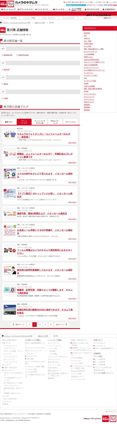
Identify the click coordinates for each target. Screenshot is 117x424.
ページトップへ (111, 411)
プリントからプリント (11, 386)
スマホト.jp (28, 353)
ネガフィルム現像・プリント (13, 351)
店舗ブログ (107, 18)
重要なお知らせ (53, 371)
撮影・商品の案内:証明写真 (93, 89)
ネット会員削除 (100, 365)
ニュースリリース (21, 414)
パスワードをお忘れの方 (103, 367)
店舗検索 (108, 9)
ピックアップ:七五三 (91, 75)
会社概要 (68, 2)
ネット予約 (87, 46)
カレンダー (6, 396)
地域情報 (87, 105)
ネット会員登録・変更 (99, 2)
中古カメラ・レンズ (55, 122)
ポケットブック (9, 359)
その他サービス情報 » (33, 340)
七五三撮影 (30, 359)
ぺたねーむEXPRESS (9, 399)
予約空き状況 (88, 43)
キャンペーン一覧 (54, 365)
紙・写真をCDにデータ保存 (13, 383)
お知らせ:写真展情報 (91, 65)
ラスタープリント (10, 348)
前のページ (20, 324)
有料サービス (88, 57)
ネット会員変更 (100, 362)
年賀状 (86, 91)
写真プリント (6, 343)
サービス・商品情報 (10, 18)
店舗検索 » (97, 353)
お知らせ (87, 38)
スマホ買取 (53, 354)
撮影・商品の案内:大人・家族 (93, 49)
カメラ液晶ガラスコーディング (94, 70)
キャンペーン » (53, 362)
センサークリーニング (91, 67)
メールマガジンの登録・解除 (35, 366)
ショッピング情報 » (55, 340)
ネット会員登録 (100, 359)
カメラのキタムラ (3, 4)
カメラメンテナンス (90, 51)
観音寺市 (7, 69)
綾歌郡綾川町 (8, 55)
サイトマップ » (98, 370)
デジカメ (24, 417)
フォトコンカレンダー (78, 379)
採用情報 (76, 2)
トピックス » (52, 368)
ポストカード (6, 365)
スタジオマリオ (10, 4)
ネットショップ (8, 9)
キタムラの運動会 (77, 358)
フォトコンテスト (68, 18)
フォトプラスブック (10, 357)
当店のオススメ (89, 102)
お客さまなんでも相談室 (91, 5)
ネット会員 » (98, 356)
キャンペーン (88, 18)
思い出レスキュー (8, 370)
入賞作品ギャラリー (77, 377)
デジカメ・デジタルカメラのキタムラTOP (16, 23)
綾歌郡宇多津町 (23, 55)
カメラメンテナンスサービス (35, 348)
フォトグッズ (6, 401)
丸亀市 (6, 98)
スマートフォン (71, 122)
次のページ (60, 324)
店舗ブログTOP (40, 23)
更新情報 (51, 378)
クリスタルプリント (10, 346)
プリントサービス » (9, 340)
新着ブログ (8, 122)
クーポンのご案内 (31, 369)
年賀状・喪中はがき (10, 367)
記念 (85, 78)
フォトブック (41, 9)
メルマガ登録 (112, 2)
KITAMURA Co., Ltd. (12, 420)
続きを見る (72, 143)
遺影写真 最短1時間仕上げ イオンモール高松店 (42, 213)
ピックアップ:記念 (90, 81)
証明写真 (87, 33)
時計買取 (52, 351)
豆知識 (86, 83)
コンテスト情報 (76, 374)
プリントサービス (25, 9)
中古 (85, 35)
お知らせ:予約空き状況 (91, 59)
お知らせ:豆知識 (89, 86)
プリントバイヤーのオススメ (57, 357)
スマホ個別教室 (89, 54)
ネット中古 (58, 9)
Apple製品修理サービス (75, 9)
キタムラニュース (54, 359)
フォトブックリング (10, 362)
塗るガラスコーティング (33, 351)
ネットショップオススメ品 (39, 122)
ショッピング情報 (29, 18)
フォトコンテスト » (78, 371)
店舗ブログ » (98, 340)
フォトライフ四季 (77, 363)
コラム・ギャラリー (49, 18)
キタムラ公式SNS (31, 372)
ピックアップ (88, 73)
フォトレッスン (76, 360)
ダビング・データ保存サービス (94, 62)
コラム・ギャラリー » (79, 340)
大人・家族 (87, 41)
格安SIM (86, 110)
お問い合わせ (85, 2)
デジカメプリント (5, 417)
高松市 (6, 84)
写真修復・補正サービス (12, 393)
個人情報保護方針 (7, 414)
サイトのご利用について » (103, 373)
